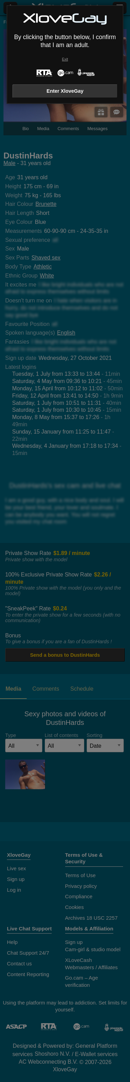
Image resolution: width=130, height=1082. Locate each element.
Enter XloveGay (64, 91)
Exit (65, 59)
